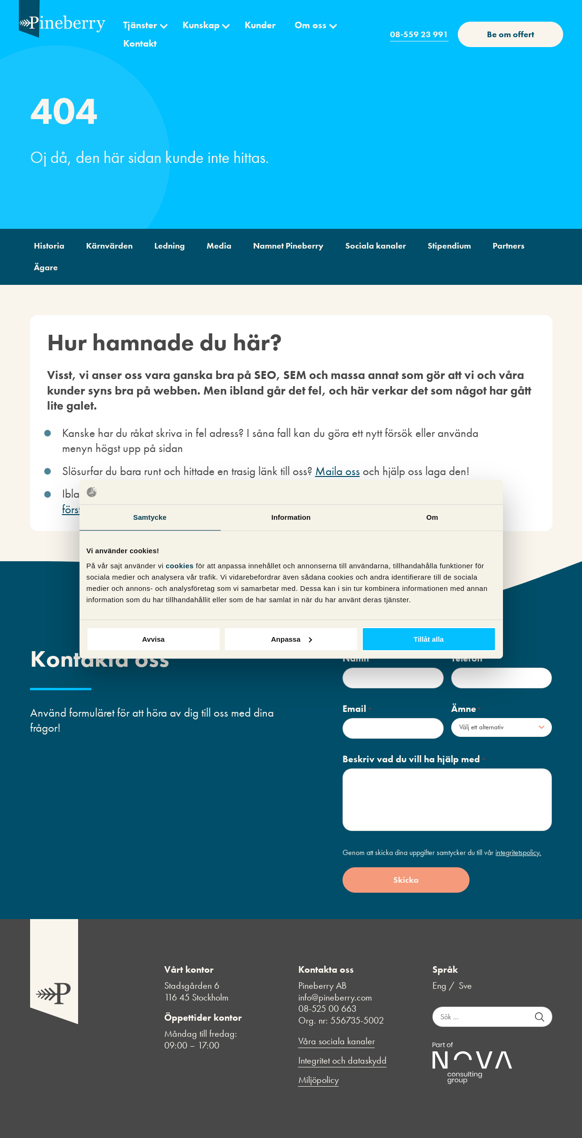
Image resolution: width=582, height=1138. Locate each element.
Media (219, 245)
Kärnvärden (109, 245)
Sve (465, 986)
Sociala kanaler (375, 245)
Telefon (469, 658)
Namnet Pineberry (288, 245)
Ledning (169, 245)
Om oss (311, 25)
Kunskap (201, 25)
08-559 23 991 (419, 34)
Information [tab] (291, 517)
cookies (181, 565)
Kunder (260, 25)
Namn (358, 658)
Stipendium (449, 245)
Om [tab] (432, 517)
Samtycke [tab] (150, 517)
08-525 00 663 (327, 1008)
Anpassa (291, 639)
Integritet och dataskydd (342, 1060)
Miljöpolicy (318, 1080)
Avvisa (153, 639)
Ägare (46, 267)
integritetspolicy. (518, 852)
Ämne (466, 708)
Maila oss (337, 471)
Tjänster (140, 25)
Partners (509, 245)
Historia (49, 245)
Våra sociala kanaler (336, 1041)
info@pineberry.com (335, 997)
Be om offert (510, 34)
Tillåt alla (429, 639)
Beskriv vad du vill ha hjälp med (414, 759)
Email (357, 708)
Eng (439, 986)
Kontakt (140, 43)
